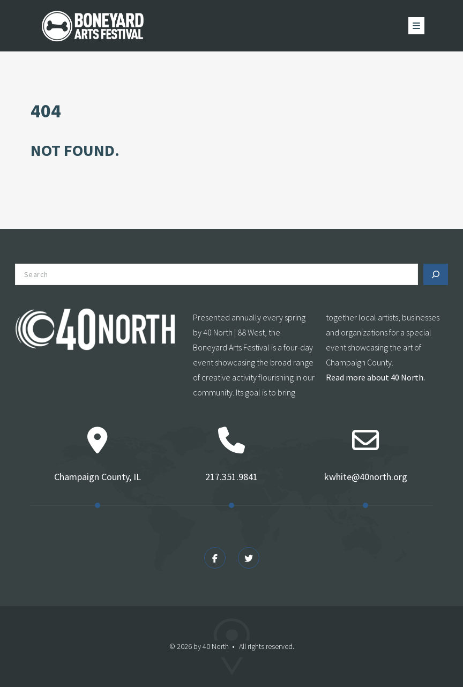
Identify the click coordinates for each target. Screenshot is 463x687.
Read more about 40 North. (375, 377)
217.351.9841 (231, 477)
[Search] (435, 274)
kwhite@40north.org (365, 477)
